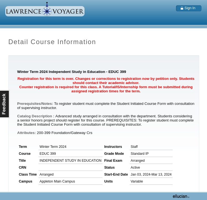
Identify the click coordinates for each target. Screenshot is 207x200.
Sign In (190, 8)
